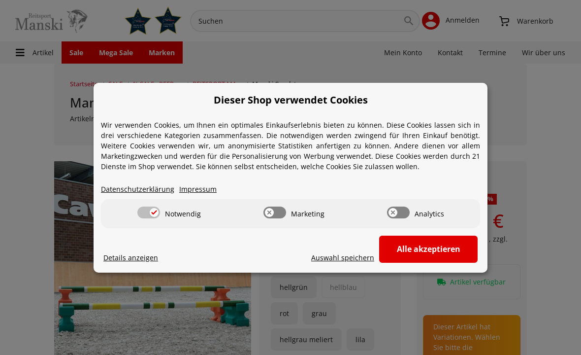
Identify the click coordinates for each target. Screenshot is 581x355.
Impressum (198, 187)
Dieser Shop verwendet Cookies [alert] (291, 98)
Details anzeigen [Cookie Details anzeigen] (130, 256)
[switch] (148, 211)
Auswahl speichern (342, 256)
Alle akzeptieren (428, 248)
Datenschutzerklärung (137, 187)
